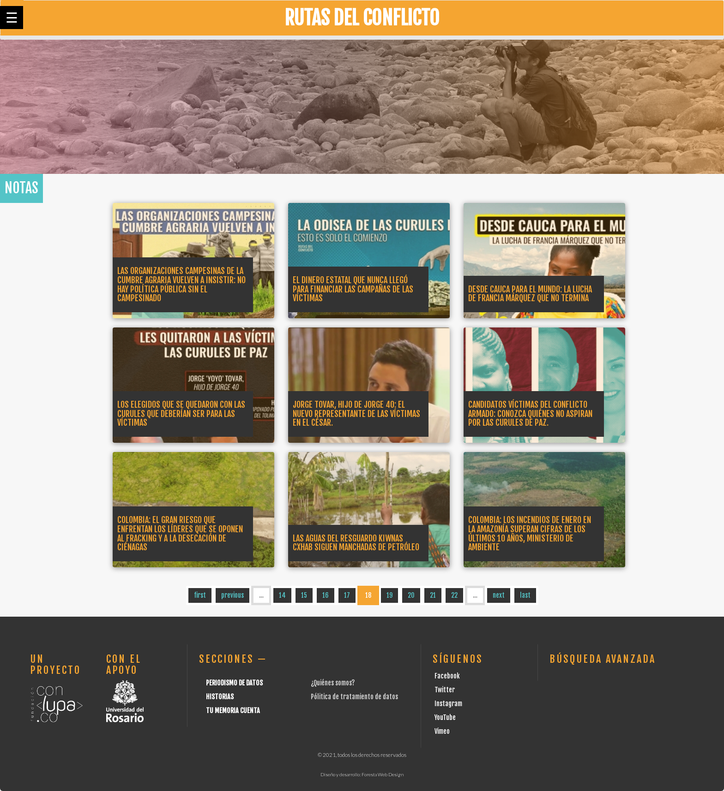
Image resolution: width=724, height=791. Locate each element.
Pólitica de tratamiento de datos (354, 697)
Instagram (448, 704)
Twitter (444, 690)
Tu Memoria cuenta (233, 710)
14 (282, 595)
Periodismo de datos (234, 683)
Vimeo (442, 731)
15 (304, 595)
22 (454, 595)
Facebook (447, 676)
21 (433, 595)
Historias (220, 697)
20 (411, 595)
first (200, 595)
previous (232, 595)
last (525, 595)
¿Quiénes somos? (333, 683)
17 (347, 595)
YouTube (445, 717)
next (499, 595)
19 (389, 595)
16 (325, 595)
